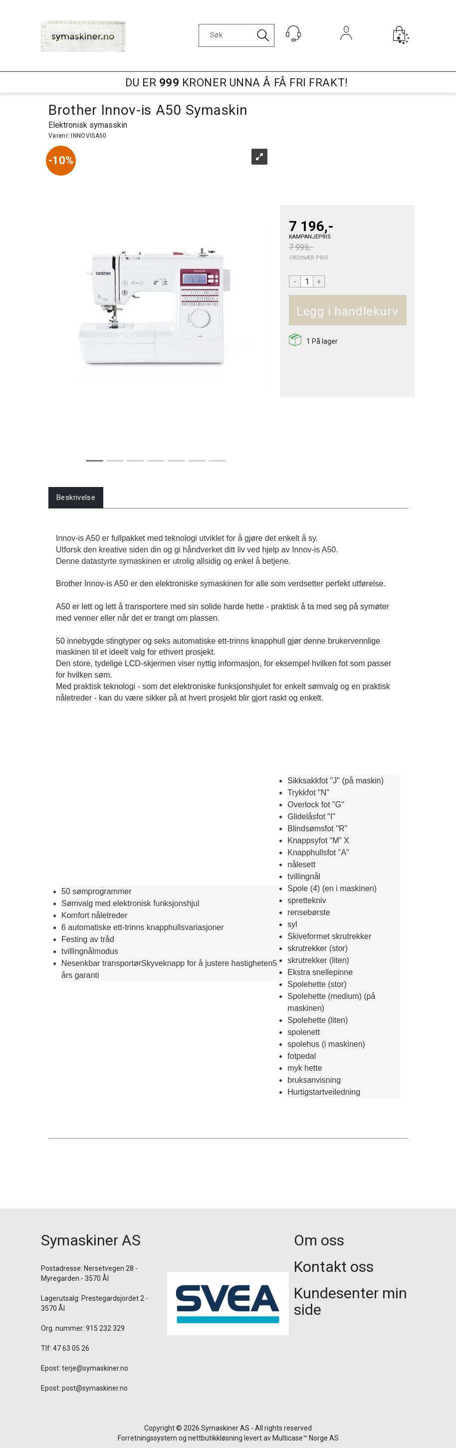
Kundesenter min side (350, 1301)
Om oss (319, 1240)
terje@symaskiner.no (95, 1368)
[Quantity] (307, 281)
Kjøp (402, 311)
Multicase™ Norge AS (305, 1438)
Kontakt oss (334, 1266)
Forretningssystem (147, 1438)
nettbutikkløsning (215, 1438)
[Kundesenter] (293, 33)
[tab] (75, 497)
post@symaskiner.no (95, 1388)
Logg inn (346, 46)
